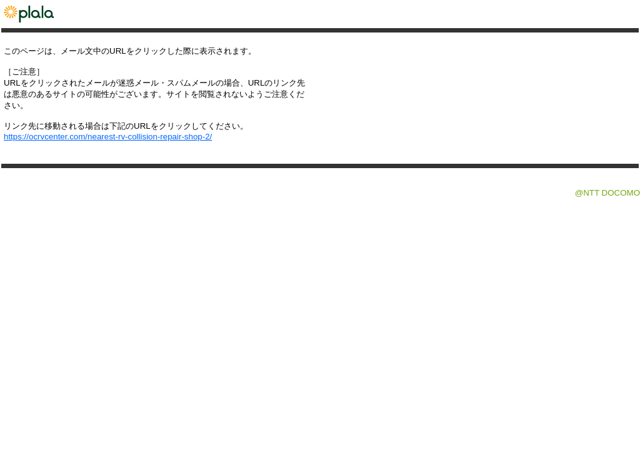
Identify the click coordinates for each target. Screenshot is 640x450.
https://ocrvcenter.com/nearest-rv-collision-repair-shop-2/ (108, 136)
